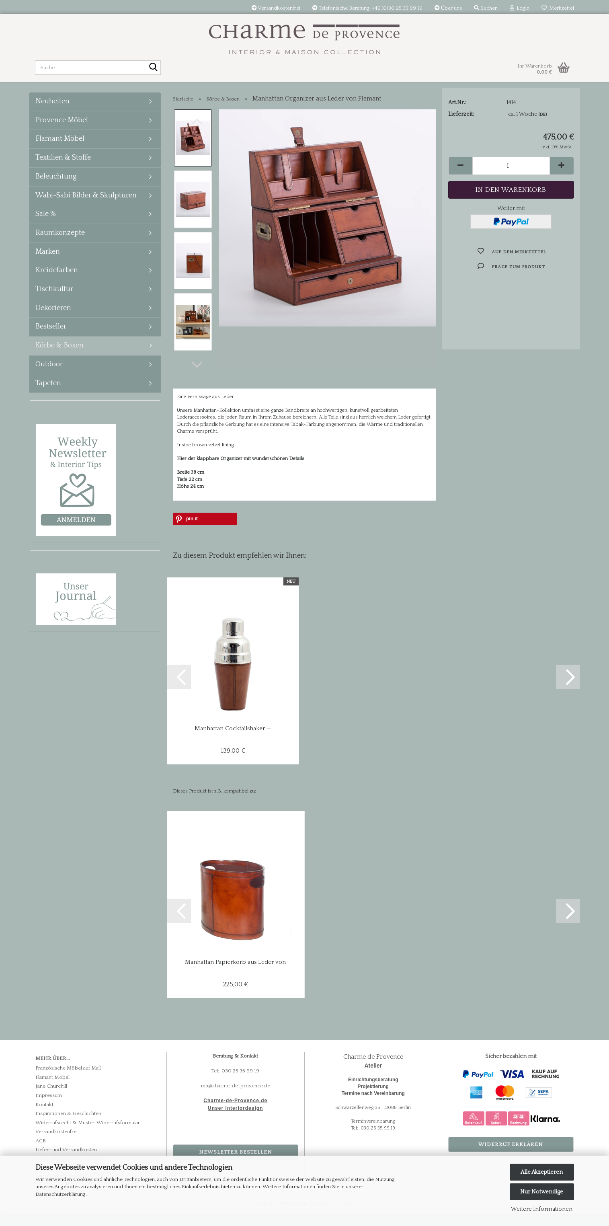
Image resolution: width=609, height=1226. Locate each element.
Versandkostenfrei (276, 8)
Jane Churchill (51, 1098)
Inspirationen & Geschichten (68, 1126)
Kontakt (44, 1116)
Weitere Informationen (541, 1209)
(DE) (543, 127)
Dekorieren (53, 316)
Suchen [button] (486, 8)
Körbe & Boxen (59, 353)
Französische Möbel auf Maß (68, 1080)
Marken (47, 260)
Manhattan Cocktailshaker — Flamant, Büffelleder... (233, 741)
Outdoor (49, 372)
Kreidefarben (56, 278)
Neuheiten (52, 109)
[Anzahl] (511, 178)
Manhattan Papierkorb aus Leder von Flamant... (235, 974)
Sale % (45, 222)
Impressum (48, 1108)
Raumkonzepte (60, 241)
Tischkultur (54, 297)
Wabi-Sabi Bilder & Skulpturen (86, 203)
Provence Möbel (61, 128)
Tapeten (48, 391)
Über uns (448, 8)
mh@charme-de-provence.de (235, 1098)
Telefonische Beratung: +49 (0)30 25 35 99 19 (367, 8)
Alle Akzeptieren (542, 1172)
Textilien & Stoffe (63, 166)
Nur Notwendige (541, 1192)
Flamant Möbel (59, 147)
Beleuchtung (56, 185)
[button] (197, 377)
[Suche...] (153, 68)
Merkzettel (557, 8)
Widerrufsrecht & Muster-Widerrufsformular (87, 1135)
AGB (40, 1153)
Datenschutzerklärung (60, 1194)
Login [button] (519, 8)
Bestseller (50, 335)
